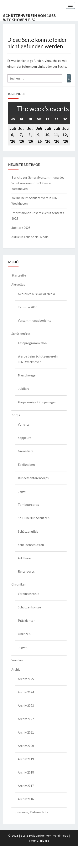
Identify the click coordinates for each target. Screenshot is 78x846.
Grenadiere (25, 451)
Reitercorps (26, 571)
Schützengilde (28, 531)
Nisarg (44, 840)
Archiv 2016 (26, 799)
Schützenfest (21, 333)
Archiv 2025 (26, 679)
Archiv (15, 669)
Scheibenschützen (31, 545)
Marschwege (27, 375)
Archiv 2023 (26, 705)
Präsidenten (26, 620)
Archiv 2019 (26, 759)
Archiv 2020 (26, 746)
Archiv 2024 (26, 692)
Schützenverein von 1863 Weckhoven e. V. (29, 17)
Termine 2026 (27, 307)
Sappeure (24, 438)
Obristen (24, 634)
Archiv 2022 (26, 719)
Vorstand (17, 660)
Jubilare (24, 388)
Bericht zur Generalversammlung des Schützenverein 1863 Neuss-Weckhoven (37, 183)
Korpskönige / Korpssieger (37, 402)
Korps (15, 415)
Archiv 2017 (26, 786)
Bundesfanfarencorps (33, 478)
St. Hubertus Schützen (34, 518)
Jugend (23, 647)
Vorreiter (24, 424)
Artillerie (24, 558)
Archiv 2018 (26, 772)
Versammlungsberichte (34, 320)
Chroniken (18, 584)
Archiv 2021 (26, 732)
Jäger (22, 491)
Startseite (18, 275)
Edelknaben (26, 464)
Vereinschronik (28, 594)
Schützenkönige (29, 607)
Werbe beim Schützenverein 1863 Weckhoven (38, 359)
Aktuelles (18, 284)
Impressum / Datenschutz (29, 812)
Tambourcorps (28, 504)
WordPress (60, 835)
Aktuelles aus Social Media (29, 237)
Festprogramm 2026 (32, 343)
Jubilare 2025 (20, 228)
